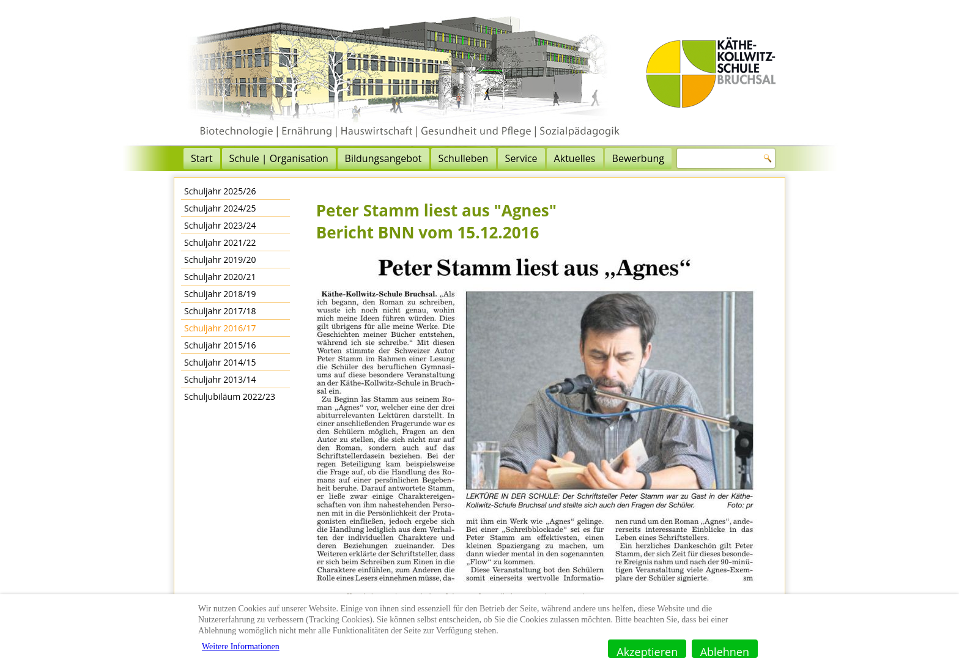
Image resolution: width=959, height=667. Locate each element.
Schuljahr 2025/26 (220, 191)
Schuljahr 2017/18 (220, 311)
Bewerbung (638, 158)
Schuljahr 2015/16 (220, 345)
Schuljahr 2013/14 (220, 379)
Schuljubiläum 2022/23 (229, 396)
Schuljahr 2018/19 (220, 294)
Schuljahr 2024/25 (220, 208)
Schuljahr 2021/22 (220, 242)
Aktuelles (575, 158)
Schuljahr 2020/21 (220, 276)
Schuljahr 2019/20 (220, 259)
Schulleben (464, 158)
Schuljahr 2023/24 (220, 225)
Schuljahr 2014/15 (220, 362)
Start (202, 158)
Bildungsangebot (383, 158)
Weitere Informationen (241, 646)
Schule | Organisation (278, 158)
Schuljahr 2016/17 (220, 328)
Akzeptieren (647, 651)
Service (521, 158)
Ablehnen (724, 651)
